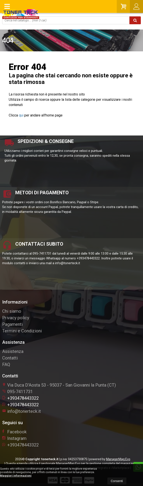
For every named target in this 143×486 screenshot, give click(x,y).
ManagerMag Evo (118, 459)
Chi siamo (11, 311)
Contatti (10, 358)
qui (21, 115)
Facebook (14, 431)
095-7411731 (20, 391)
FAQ (6, 364)
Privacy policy (15, 317)
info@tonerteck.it (21, 411)
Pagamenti (12, 324)
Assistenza (12, 351)
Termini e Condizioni (22, 330)
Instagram (14, 438)
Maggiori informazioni (15, 475)
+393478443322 (20, 398)
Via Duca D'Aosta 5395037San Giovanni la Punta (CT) (59, 385)
